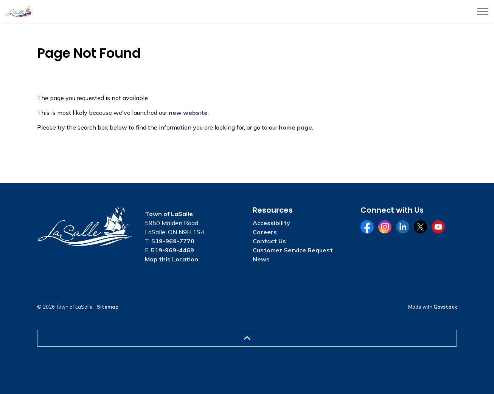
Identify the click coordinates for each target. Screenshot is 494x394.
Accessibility (271, 223)
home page (295, 127)
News (261, 259)
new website (188, 112)
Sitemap (107, 307)
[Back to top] (247, 338)
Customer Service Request (293, 250)
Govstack (445, 307)
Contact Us (269, 241)
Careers (265, 232)
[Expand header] (482, 11)
